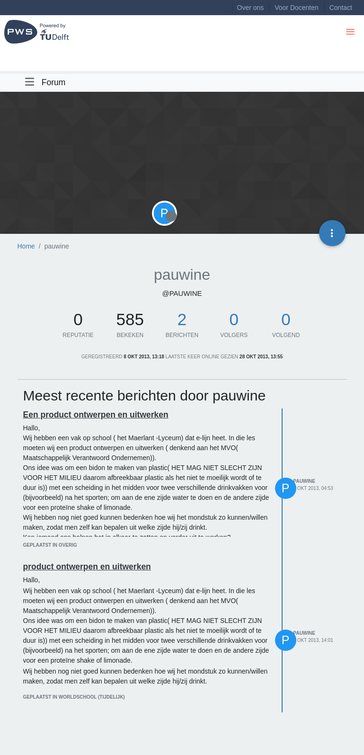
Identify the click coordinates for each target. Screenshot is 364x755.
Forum (54, 82)
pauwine (304, 481)
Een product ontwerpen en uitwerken (96, 414)
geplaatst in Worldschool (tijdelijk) (74, 697)
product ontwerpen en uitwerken (87, 566)
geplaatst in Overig (50, 545)
